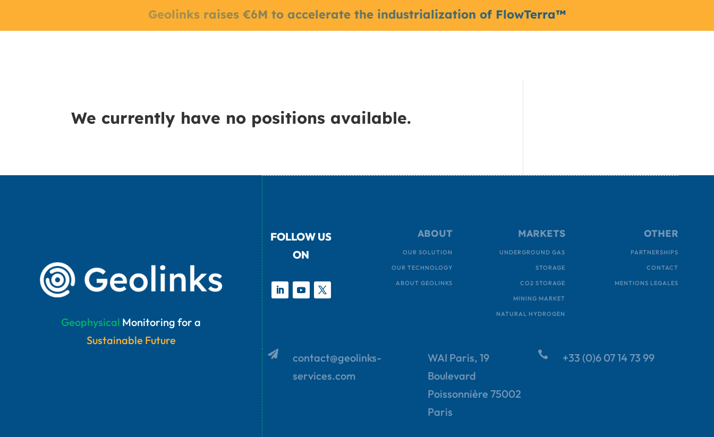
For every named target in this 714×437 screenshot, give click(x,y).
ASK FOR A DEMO (601, 53)
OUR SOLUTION (235, 53)
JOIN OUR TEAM (482, 53)
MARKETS (296, 53)
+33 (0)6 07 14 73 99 (608, 357)
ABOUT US (357, 53)
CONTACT (420, 53)
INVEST (540, 53)
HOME (180, 53)
